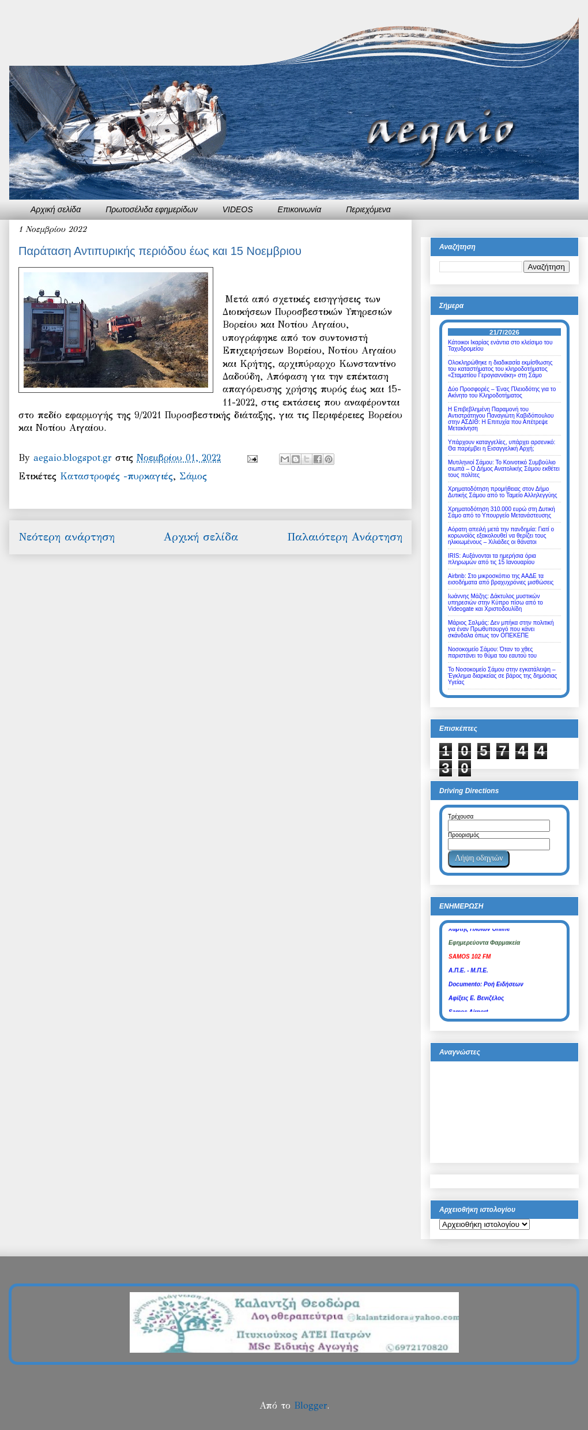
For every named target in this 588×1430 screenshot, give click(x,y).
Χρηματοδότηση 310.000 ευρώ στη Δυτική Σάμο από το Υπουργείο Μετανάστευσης (501, 512)
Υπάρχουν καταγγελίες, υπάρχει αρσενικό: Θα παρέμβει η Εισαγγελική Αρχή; (501, 445)
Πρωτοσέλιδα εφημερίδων (151, 209)
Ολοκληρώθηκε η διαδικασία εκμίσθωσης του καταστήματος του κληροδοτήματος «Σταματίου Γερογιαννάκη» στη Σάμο (500, 368)
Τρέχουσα (460, 816)
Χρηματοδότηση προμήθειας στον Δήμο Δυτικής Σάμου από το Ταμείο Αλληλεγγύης (502, 492)
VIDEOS (238, 209)
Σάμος (193, 476)
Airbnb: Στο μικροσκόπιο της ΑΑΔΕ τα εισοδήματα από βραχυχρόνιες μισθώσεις (500, 579)
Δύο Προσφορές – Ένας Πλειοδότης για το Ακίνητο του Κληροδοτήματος (502, 392)
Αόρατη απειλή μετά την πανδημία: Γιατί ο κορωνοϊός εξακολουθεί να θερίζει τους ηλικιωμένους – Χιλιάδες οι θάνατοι (501, 535)
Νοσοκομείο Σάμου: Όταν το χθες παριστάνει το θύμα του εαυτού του (492, 652)
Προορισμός (463, 835)
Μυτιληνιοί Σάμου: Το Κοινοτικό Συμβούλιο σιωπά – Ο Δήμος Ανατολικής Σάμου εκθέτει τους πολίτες (504, 468)
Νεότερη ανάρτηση (66, 536)
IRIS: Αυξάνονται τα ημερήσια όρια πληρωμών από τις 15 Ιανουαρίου (492, 559)
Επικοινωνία (300, 209)
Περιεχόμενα (368, 209)
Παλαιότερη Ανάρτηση (344, 536)
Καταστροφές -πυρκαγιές (116, 476)
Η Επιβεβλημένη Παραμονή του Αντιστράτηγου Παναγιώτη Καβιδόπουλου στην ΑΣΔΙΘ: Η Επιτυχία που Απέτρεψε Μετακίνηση (501, 418)
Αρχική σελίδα (56, 209)
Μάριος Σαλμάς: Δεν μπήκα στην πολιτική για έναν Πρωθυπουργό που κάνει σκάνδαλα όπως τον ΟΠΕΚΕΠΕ (501, 629)
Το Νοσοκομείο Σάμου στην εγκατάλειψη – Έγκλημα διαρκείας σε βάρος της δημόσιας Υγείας (502, 675)
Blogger (310, 1405)
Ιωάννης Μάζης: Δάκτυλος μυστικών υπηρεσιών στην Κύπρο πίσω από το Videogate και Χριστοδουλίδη (495, 602)
